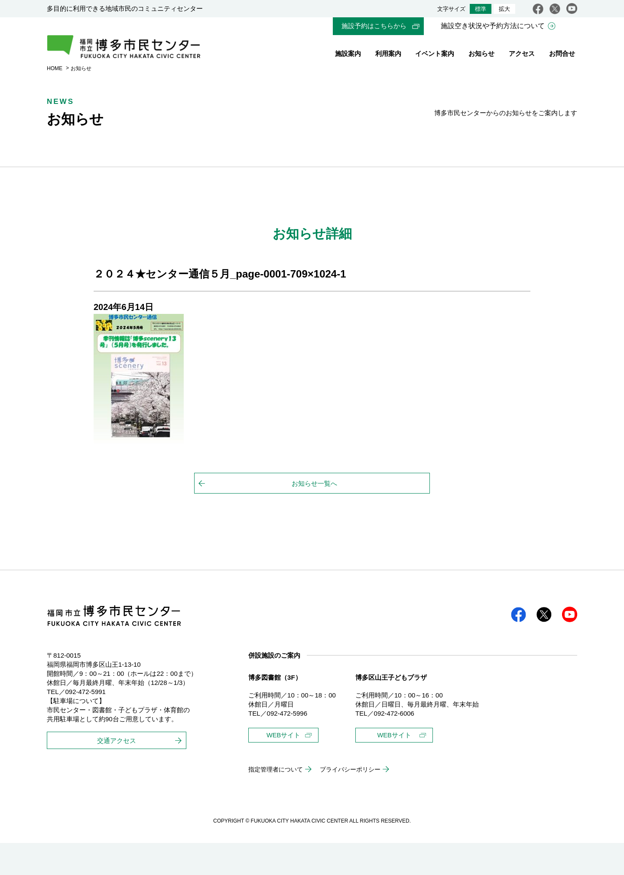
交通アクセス (116, 767)
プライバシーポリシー (358, 801)
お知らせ (481, 55)
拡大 (504, 9)
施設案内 (348, 55)
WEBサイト (286, 759)
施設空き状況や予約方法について (493, 26)
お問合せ (562, 55)
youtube (571, 8)
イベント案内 (434, 55)
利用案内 (388, 55)
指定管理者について (277, 801)
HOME (54, 84)
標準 (480, 9)
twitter (554, 8)
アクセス (522, 55)
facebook (538, 8)
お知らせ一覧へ (314, 499)
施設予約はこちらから (373, 26)
